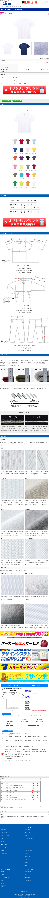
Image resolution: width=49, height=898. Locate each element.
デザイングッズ (27, 877)
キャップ (2, 874)
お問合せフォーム (4, 853)
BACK (11, 721)
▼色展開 (6, 100)
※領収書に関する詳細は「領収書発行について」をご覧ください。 (11, 807)
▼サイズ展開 (17, 100)
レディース (26, 862)
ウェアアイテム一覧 (4, 832)
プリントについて (4, 830)
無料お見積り (3, 842)
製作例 (2, 841)
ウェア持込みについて (5, 836)
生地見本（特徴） (27, 833)
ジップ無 (30, 725)
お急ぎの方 (3, 838)
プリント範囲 (26, 835)
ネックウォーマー (27, 871)
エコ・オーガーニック (5, 877)
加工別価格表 (3, 829)
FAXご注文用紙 (4, 844)
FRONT (7, 721)
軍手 (2, 886)
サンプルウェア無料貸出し (6, 835)
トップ (2, 6)
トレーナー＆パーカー (28, 850)
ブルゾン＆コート (27, 856)
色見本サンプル (27, 832)
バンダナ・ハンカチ (27, 880)
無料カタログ (3, 833)
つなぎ (2, 883)
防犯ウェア (3, 871)
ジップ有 (34, 725)
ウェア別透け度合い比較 (28, 838)
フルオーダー (26, 851)
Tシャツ (25, 845)
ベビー (25, 865)
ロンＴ (25, 847)
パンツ (25, 853)
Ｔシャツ (6, 6)
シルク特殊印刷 (27, 829)
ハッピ (25, 874)
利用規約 (2, 850)
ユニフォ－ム (26, 859)
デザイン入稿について (5, 847)
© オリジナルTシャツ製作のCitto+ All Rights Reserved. (24, 897)
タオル (2, 880)
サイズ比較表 (26, 836)
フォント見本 (26, 830)
